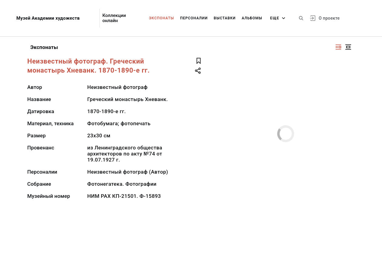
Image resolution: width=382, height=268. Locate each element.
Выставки (225, 18)
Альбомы (252, 18)
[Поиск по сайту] (301, 18)
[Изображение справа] (338, 47)
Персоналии (194, 18)
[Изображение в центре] (348, 47)
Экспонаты (161, 18)
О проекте (329, 18)
